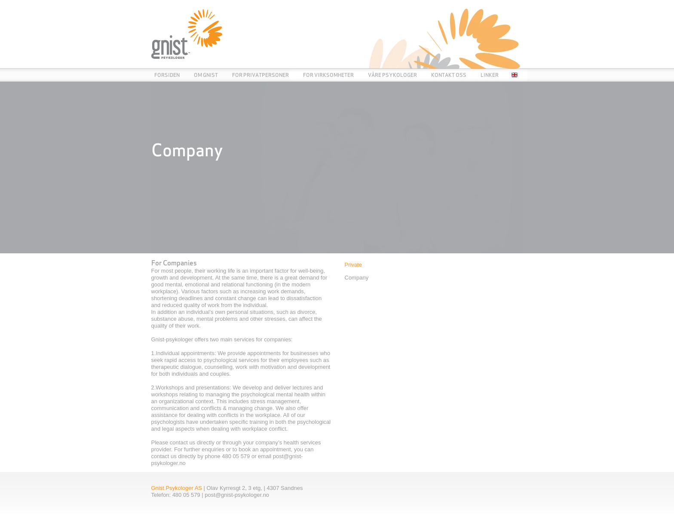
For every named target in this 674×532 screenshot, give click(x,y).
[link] (337, 167)
